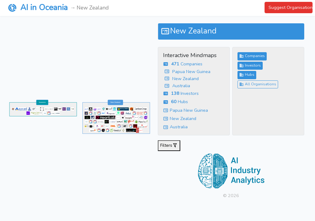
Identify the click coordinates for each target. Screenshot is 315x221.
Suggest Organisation (291, 7)
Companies (252, 56)
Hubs (246, 75)
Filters (169, 145)
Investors (250, 66)
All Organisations (257, 84)
